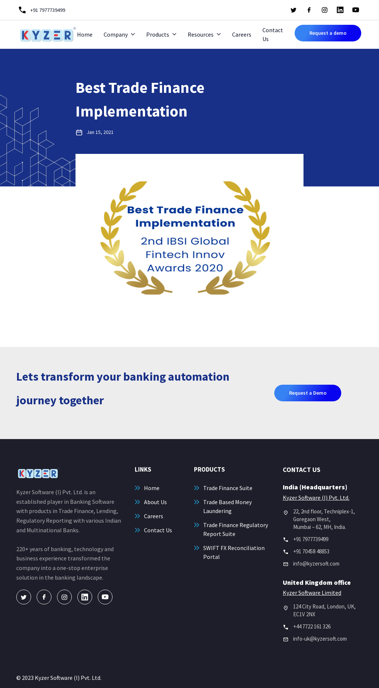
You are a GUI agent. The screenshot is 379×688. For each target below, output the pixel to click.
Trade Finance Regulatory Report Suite (235, 529)
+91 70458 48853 (311, 551)
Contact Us (272, 34)
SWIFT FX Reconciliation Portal (234, 552)
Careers (241, 34)
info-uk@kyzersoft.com (320, 638)
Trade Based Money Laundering (227, 506)
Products (157, 34)
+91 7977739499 (310, 539)
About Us (155, 502)
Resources (201, 34)
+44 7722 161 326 (312, 626)
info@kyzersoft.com (316, 563)
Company (116, 34)
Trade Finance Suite (227, 488)
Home (85, 34)
